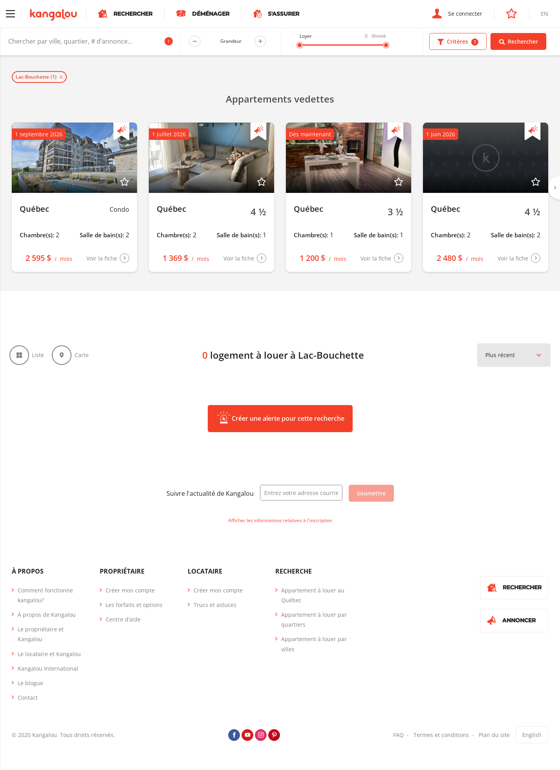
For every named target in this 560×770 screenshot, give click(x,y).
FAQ (398, 739)
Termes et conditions (441, 739)
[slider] (299, 45)
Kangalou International (48, 672)
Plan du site (494, 739)
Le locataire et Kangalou (49, 658)
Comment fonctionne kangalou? (45, 599)
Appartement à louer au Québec (312, 599)
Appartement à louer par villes (314, 648)
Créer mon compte (130, 594)
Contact (28, 702)
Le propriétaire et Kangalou (41, 638)
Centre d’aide (123, 623)
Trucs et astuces (215, 608)
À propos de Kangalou (47, 618)
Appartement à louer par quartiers (314, 623)
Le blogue (30, 687)
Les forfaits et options (134, 608)
